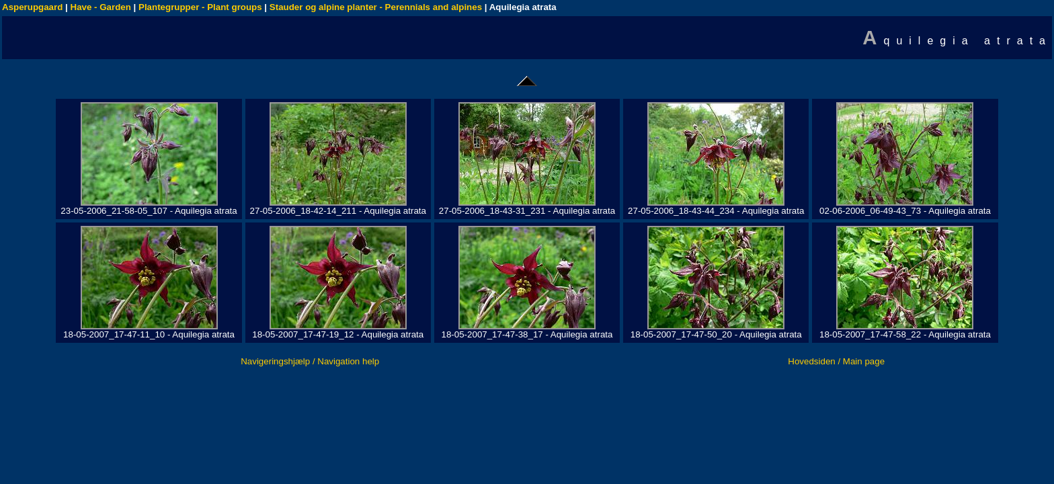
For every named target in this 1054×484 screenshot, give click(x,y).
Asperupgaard (32, 7)
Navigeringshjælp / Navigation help (310, 361)
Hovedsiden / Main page (836, 361)
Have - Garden (101, 7)
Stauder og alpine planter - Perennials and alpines (376, 7)
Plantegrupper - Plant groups (200, 7)
